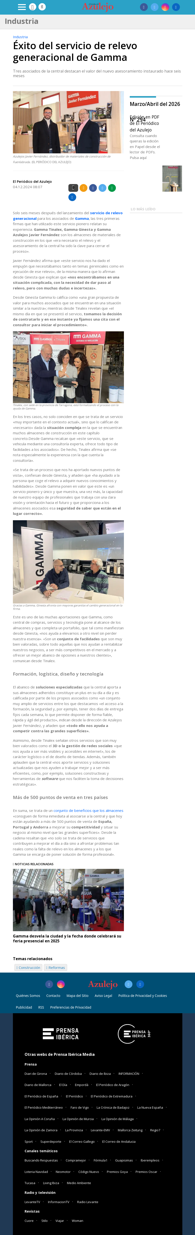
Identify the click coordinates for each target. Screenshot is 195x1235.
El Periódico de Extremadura (111, 1096)
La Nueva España (150, 1107)
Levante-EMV (100, 1130)
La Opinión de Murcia (78, 1119)
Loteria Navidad (36, 1172)
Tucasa (30, 1183)
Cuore (29, 1220)
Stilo (44, 1220)
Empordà (81, 1085)
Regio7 (155, 1130)
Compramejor (76, 1160)
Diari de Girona (36, 1073)
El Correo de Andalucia (119, 1141)
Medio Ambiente (79, 1183)
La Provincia (74, 1130)
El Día (63, 1085)
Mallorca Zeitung (130, 1130)
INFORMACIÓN (129, 1073)
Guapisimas (124, 1160)
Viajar (60, 1220)
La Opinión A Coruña (40, 1119)
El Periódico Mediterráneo (44, 1107)
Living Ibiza (51, 1183)
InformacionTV (58, 1202)
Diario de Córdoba (68, 1073)
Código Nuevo (88, 1172)
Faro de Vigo (80, 1107)
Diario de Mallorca (38, 1085)
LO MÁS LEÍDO (143, 209)
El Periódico (74, 1096)
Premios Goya (117, 1172)
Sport (29, 1141)
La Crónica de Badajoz (113, 1107)
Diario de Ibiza (100, 1073)
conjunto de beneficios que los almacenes (88, 810)
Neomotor (63, 1172)
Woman (77, 1220)
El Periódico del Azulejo (32, 181)
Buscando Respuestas (41, 1160)
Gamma (82, 218)
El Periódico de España (41, 1096)
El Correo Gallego (82, 1141)
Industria (20, 36)
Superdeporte (50, 1141)
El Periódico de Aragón (112, 1085)
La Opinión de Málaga (118, 1119)
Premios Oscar (146, 1172)
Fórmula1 (100, 1160)
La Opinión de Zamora (41, 1130)
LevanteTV (32, 1202)
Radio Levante (87, 1202)
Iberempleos (150, 1160)
